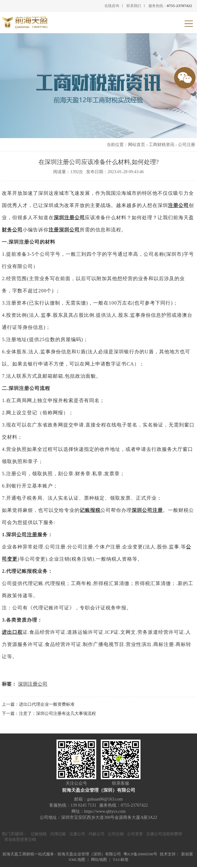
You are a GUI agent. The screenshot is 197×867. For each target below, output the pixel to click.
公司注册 (186, 144)
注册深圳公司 (64, 229)
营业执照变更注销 (20, 839)
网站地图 (99, 859)
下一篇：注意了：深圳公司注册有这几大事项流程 (49, 713)
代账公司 (96, 834)
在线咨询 (111, 6)
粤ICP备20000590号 (140, 854)
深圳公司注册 (147, 510)
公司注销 (116, 834)
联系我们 (133, 6)
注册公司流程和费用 (164, 834)
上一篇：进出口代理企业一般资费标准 (38, 704)
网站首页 (136, 144)
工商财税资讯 (161, 144)
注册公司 (178, 205)
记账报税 (90, 510)
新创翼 (187, 854)
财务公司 (12, 229)
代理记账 (58, 834)
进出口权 (12, 632)
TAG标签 (121, 859)
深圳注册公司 (69, 217)
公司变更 (135, 834)
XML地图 (76, 859)
